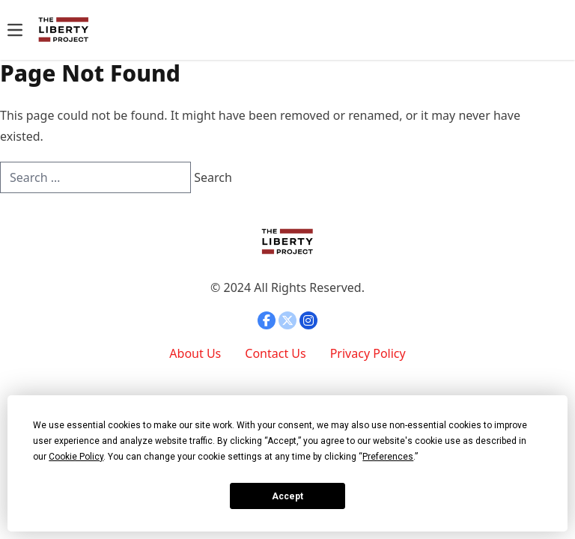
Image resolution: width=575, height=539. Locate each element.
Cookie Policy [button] (76, 456)
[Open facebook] (266, 320)
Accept (287, 496)
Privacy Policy (368, 353)
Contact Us (275, 353)
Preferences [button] (387, 456)
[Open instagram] (308, 320)
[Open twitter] (287, 320)
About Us (195, 353)
